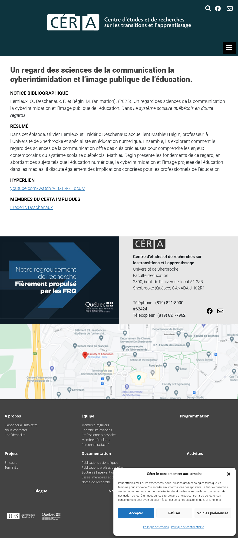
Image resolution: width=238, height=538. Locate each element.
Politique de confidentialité (187, 527)
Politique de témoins (156, 527)
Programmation (195, 416)
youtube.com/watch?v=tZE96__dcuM (47, 188)
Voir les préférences (212, 513)
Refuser (174, 513)
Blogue (40, 491)
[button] (228, 473)
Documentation (96, 453)
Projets (11, 453)
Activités (195, 453)
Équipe (88, 416)
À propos (13, 416)
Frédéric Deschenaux (31, 207)
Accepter (136, 513)
